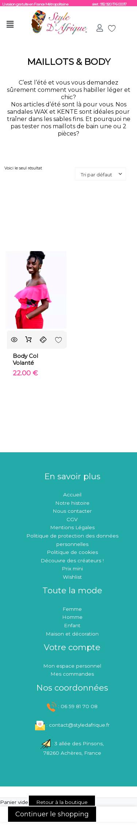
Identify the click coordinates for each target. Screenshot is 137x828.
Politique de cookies (72, 552)
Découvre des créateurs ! (72, 560)
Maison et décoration (72, 634)
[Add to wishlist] (58, 340)
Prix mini (72, 568)
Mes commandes (72, 674)
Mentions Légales (72, 527)
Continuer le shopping (52, 814)
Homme (72, 617)
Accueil (72, 494)
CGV (72, 519)
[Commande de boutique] (100, 173)
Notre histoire (72, 503)
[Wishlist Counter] (109, 28)
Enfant (72, 625)
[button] (12, 24)
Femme (72, 609)
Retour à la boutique (62, 802)
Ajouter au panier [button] (29, 339)
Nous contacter (72, 511)
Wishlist (72, 577)
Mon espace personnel (72, 666)
